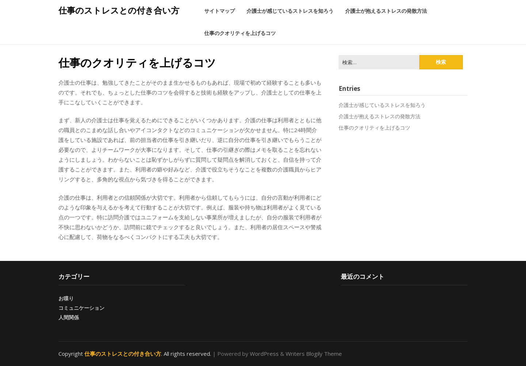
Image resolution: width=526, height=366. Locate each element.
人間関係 (68, 317)
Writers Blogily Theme (314, 353)
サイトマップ (219, 10)
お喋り (66, 298)
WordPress (264, 353)
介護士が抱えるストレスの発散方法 (386, 10)
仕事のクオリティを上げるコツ (240, 33)
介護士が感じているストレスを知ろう (290, 10)
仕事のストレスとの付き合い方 (118, 10)
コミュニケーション (81, 307)
